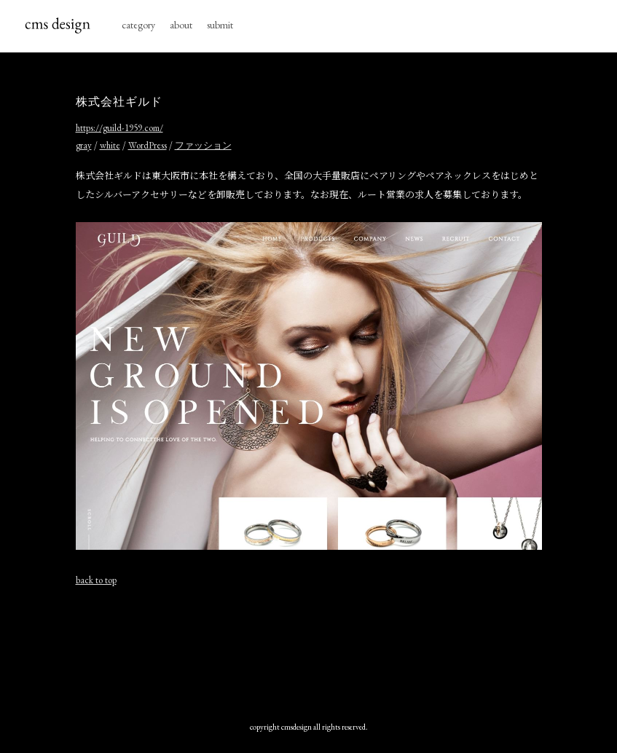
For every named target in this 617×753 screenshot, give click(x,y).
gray (84, 145)
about (181, 24)
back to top (96, 580)
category (138, 24)
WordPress (147, 145)
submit (220, 24)
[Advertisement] (308, 650)
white (110, 145)
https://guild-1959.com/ (119, 128)
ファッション (203, 145)
